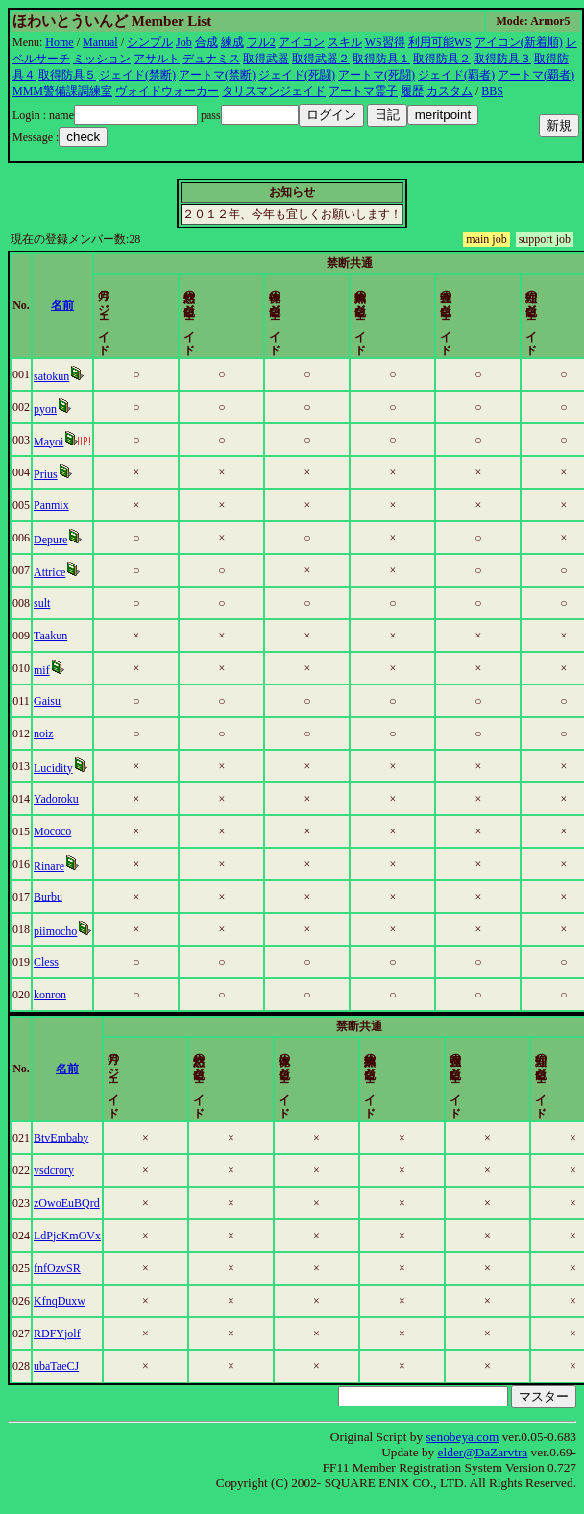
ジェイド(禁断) (137, 75)
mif (43, 670)
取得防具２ (442, 58)
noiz (45, 733)
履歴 (412, 91)
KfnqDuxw (59, 1301)
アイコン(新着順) (518, 42)
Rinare (50, 866)
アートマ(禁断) (217, 75)
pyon (46, 409)
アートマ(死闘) (376, 75)
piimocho (56, 931)
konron (51, 994)
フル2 (261, 42)
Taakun (51, 635)
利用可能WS (440, 42)
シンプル (150, 42)
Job (184, 42)
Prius (47, 474)
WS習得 (385, 42)
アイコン (302, 42)
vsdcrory (54, 1170)
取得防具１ (381, 58)
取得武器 (266, 58)
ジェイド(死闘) (296, 75)
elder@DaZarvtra (483, 1452)
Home (59, 42)
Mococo (53, 831)
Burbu (49, 896)
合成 (206, 42)
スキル (345, 42)
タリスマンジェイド (274, 91)
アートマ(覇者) (536, 75)
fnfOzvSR (57, 1268)
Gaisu (48, 701)
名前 (64, 305)
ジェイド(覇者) (456, 75)
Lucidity (54, 768)
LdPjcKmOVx (67, 1235)
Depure (51, 539)
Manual (100, 42)
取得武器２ (321, 58)
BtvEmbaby (61, 1137)
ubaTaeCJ (56, 1366)
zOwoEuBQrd (67, 1203)
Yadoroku (57, 798)
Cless (47, 962)
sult (43, 603)
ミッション (102, 58)
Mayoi (49, 441)
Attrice (50, 572)
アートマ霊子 (363, 91)
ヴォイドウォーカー (167, 91)
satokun (52, 376)
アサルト (157, 58)
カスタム (449, 91)
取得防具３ (502, 58)
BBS (492, 91)
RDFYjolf (57, 1333)
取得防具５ (67, 75)
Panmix (52, 505)
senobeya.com (462, 1437)
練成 (232, 42)
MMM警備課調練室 (62, 91)
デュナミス (211, 58)
